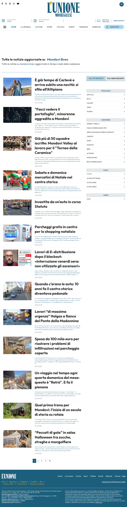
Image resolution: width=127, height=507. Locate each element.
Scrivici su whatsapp (15, 3)
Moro (89, 141)
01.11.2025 (38, 453)
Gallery (90, 103)
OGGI (9, 21)
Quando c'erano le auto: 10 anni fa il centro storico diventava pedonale (57, 289)
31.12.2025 (38, 132)
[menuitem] (13, 27)
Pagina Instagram (11, 3)
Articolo (90, 95)
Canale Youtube (18, 3)
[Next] (46, 461)
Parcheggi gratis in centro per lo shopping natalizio (56, 229)
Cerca (121, 4)
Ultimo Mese (91, 182)
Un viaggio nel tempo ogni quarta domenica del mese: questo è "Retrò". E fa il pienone (57, 380)
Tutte (89, 174)
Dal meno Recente (115, 78)
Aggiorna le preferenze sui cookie (113, 482)
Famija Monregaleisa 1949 (97, 128)
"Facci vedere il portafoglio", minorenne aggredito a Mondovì (55, 114)
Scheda (90, 111)
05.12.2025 (38, 277)
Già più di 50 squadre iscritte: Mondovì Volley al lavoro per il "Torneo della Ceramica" (56, 145)
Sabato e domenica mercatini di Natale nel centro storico (53, 177)
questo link (99, 502)
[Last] (49, 461)
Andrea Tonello (93, 124)
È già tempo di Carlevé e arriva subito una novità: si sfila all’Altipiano (56, 85)
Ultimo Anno (92, 187)
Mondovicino (92, 158)
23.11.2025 (38, 398)
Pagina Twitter (7, 3)
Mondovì (90, 145)
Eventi (41, 21)
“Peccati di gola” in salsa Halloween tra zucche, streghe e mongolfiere (55, 437)
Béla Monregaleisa (94, 162)
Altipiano (90, 153)
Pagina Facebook (3, 3)
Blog (89, 99)
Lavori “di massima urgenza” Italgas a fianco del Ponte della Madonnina (57, 316)
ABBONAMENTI (119, 21)
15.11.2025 (38, 426)
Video (89, 107)
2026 (88, 199)
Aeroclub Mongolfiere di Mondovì (100, 132)
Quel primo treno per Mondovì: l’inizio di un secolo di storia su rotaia (58, 410)
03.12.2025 (38, 305)
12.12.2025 (38, 195)
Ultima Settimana (93, 178)
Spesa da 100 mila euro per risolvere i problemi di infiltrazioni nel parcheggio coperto (57, 346)
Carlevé (90, 136)
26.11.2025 (38, 332)
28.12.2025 (38, 166)
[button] (5, 27)
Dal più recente (96, 78)
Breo (89, 149)
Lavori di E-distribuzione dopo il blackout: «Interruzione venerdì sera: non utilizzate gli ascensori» (57, 259)
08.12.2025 (38, 245)
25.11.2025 (38, 366)
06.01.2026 (39, 103)
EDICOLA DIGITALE (103, 21)
